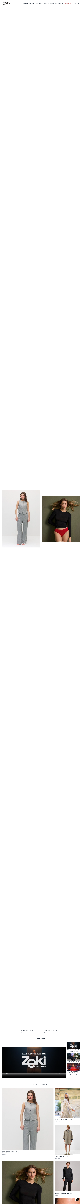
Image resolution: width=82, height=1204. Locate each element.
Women (31, 3)
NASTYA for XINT (61, 1156)
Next (60, 521)
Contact (76, 3)
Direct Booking (44, 3)
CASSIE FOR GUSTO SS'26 (11, 1152)
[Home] (7, 3)
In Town (25, 3)
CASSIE (4, 1154)
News (52, 3)
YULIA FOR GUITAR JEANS (64, 1193)
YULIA (57, 1195)
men (36, 3)
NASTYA (57, 1158)
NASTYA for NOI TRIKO (63, 1120)
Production (68, 3)
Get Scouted (59, 3)
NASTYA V (58, 1122)
